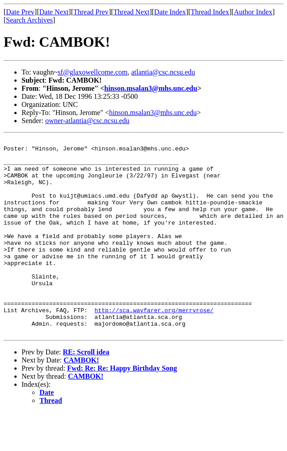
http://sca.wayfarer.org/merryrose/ (154, 345)
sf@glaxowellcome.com (93, 72)
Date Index (170, 12)
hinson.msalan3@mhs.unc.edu (150, 88)
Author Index (253, 12)
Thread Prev (91, 12)
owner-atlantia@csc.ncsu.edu (87, 120)
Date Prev (20, 12)
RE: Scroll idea (86, 391)
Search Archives (29, 20)
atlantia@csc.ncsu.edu (163, 72)
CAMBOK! (81, 399)
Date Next (54, 12)
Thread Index (210, 12)
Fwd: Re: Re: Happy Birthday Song (122, 407)
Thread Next (131, 12)
